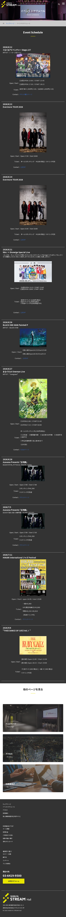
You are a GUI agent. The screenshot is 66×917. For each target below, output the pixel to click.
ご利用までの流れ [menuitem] (8, 835)
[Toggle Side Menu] (63, 3)
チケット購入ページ (26, 94)
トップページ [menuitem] (7, 804)
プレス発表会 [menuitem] (6, 863)
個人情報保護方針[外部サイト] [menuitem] (11, 816)
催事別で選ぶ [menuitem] (7, 851)
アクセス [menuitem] (5, 810)
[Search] (59, 4)
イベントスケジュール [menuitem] (9, 807)
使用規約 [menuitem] (5, 813)
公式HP (23, 167)
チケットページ (24, 497)
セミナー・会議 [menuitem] (7, 854)
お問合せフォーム (13, 881)
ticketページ (24, 449)
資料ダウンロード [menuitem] (8, 841)
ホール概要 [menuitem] (6, 829)
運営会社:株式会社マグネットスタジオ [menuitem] (13, 907)
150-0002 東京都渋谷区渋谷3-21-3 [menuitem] (13, 904)
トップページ (10, 23)
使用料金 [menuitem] (5, 832)
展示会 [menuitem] (5, 857)
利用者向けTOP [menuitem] (8, 826)
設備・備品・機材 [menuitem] (7, 838)
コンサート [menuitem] (6, 860)
